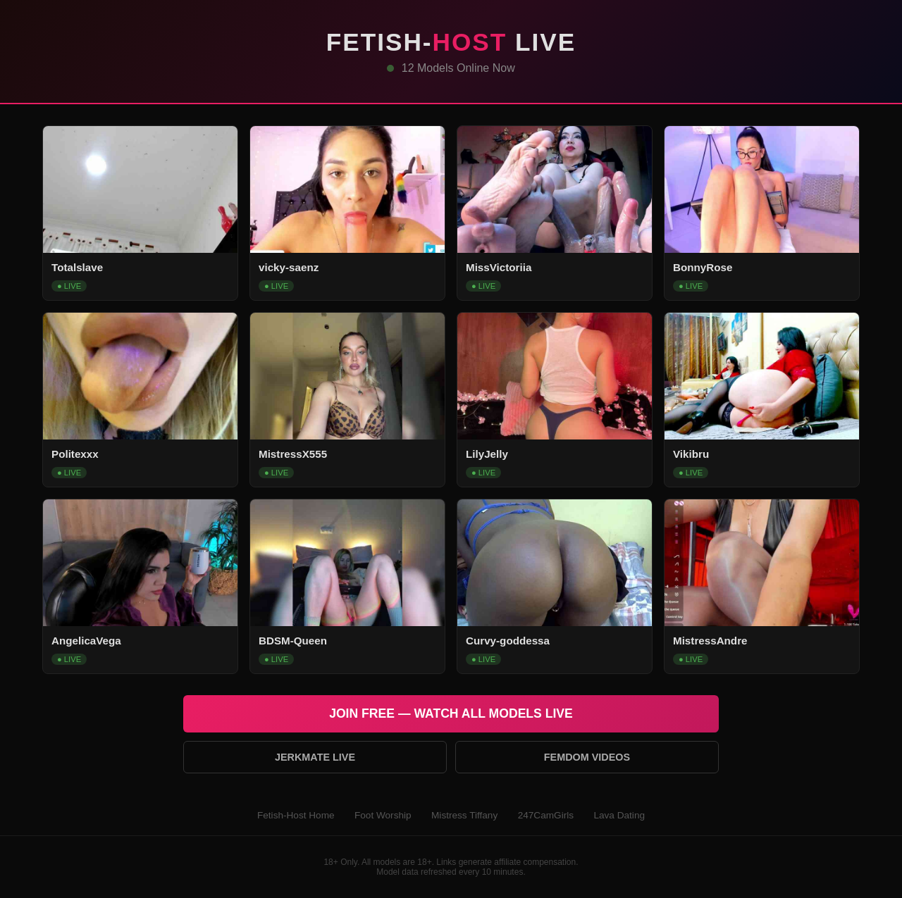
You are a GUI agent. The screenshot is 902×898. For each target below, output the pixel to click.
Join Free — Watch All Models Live (451, 713)
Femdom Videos (587, 757)
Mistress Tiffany (464, 815)
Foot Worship (383, 815)
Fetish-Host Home (296, 815)
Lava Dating (619, 815)
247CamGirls (546, 815)
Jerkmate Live (315, 757)
